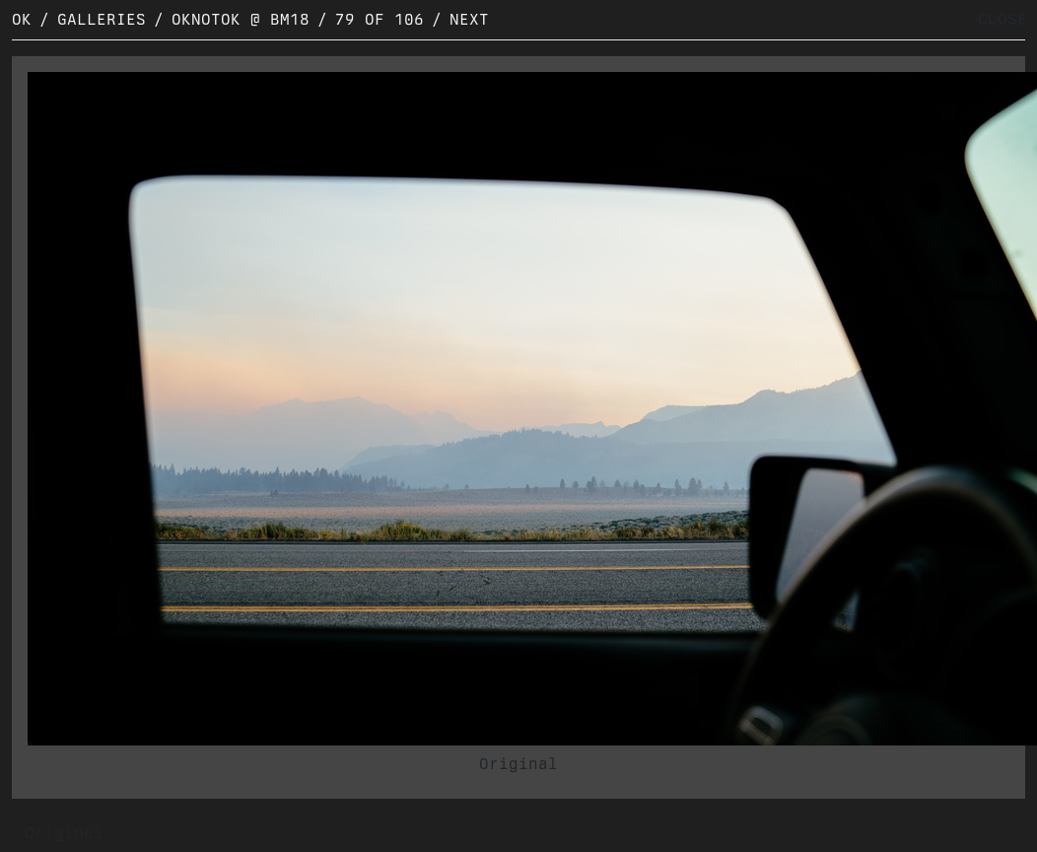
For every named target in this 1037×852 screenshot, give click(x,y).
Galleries (101, 19)
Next (469, 19)
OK (22, 19)
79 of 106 (379, 19)
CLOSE (1002, 19)
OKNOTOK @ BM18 (241, 19)
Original (518, 763)
